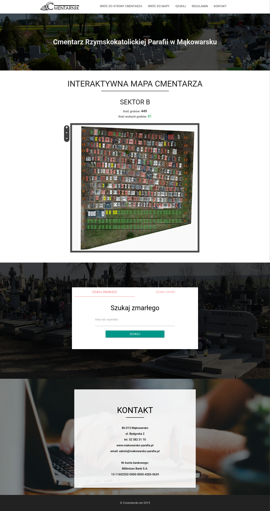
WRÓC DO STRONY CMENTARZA (121, 6)
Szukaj (135, 334)
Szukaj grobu (165, 292)
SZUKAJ (180, 6)
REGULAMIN (200, 6)
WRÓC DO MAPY (159, 6)
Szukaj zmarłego (104, 292)
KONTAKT (220, 6)
